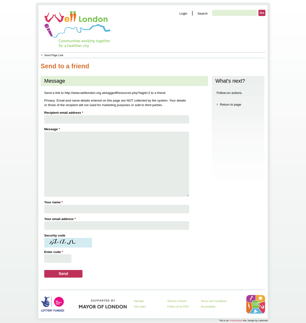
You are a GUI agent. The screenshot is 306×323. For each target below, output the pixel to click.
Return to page (230, 104)
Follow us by (178, 306)
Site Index (140, 306)
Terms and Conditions (214, 301)
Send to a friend (176, 301)
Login (183, 13)
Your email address (60, 219)
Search (202, 13)
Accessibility (208, 306)
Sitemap (139, 301)
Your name (54, 202)
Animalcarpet (235, 320)
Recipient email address (64, 112)
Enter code (54, 252)
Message (52, 129)
